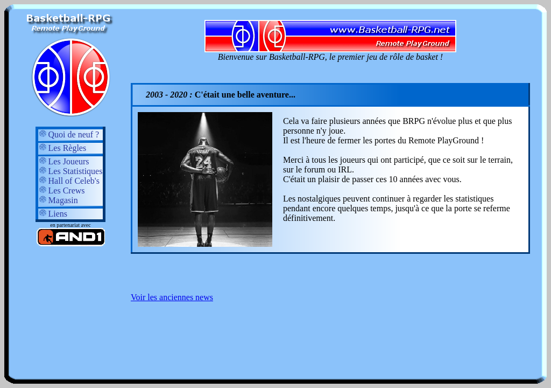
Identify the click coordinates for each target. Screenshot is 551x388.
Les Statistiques (71, 171)
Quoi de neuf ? (69, 134)
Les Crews (62, 190)
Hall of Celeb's (69, 180)
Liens (53, 213)
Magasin (58, 200)
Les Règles (63, 148)
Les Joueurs (64, 161)
